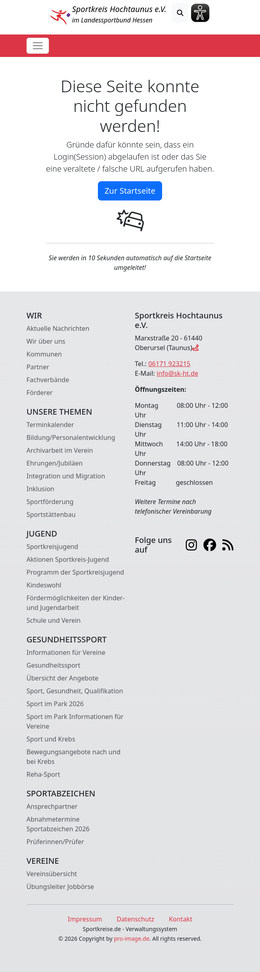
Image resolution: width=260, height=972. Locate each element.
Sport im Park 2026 (55, 703)
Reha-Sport (43, 774)
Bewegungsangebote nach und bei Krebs (73, 756)
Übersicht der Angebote (62, 678)
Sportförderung (49, 501)
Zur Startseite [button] (130, 190)
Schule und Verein (53, 620)
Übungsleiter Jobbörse (60, 886)
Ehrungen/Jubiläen (54, 463)
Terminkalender (50, 424)
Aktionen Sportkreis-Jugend (67, 559)
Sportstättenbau (50, 514)
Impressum (85, 919)
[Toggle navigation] (37, 46)
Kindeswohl (43, 585)
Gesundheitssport (53, 665)
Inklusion (40, 488)
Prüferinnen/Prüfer (55, 841)
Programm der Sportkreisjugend (75, 572)
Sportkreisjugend (52, 546)
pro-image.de (131, 938)
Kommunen (44, 354)
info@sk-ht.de (177, 373)
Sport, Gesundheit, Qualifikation (74, 690)
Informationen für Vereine (65, 652)
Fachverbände (47, 379)
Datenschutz (135, 919)
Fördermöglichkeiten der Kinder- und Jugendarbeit (75, 602)
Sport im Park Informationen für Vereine (75, 721)
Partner (37, 366)
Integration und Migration (65, 476)
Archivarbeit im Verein (59, 450)
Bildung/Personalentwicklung (70, 437)
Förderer (39, 392)
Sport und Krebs (50, 739)
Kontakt (181, 919)
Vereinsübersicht (51, 873)
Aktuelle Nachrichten (57, 328)
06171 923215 (169, 363)
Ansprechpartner (51, 806)
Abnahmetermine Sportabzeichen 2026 (57, 824)
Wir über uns (45, 341)
